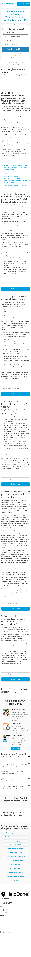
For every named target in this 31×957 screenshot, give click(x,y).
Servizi (8, 63)
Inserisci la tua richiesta (18, 709)
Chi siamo (5, 910)
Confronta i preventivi (18, 723)
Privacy (4, 925)
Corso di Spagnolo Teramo (15, 868)
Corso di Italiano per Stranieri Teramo (15, 856)
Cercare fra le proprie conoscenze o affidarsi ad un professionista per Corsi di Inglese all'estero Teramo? (16, 167)
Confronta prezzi (15, 289)
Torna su (3, 276)
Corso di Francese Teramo (15, 848)
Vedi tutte (15, 880)
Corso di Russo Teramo (15, 864)
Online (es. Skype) (10, 32)
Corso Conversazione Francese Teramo (15, 837)
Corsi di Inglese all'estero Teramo (15, 833)
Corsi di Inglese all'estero (20, 63)
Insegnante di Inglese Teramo (15, 876)
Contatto (5, 912)
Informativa (5, 926)
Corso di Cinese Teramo (15, 844)
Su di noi (5, 909)
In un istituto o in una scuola (12, 36)
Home (3, 63)
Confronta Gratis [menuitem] (15, 49)
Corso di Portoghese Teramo (15, 860)
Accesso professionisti (23, 3)
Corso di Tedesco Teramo (15, 872)
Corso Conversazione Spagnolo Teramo (16, 841)
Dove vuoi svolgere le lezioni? (13, 29)
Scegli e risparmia (17, 735)
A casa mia (8, 40)
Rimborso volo (6, 918)
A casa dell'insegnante (11, 44)
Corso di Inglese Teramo (15, 852)
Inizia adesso (15, 748)
